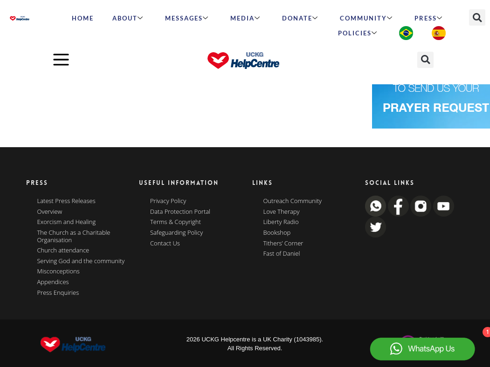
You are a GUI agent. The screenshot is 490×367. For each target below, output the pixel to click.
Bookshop (277, 233)
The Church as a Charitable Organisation (73, 236)
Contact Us (165, 243)
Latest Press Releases (66, 201)
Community (366, 18)
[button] (477, 17)
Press (428, 18)
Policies (358, 33)
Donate (300, 18)
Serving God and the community (81, 261)
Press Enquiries (58, 293)
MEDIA (245, 18)
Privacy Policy (168, 201)
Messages (187, 18)
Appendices (53, 282)
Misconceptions (58, 271)
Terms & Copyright (175, 222)
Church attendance (63, 250)
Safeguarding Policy (176, 233)
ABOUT (128, 18)
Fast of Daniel (281, 254)
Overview (49, 212)
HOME (83, 18)
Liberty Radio (281, 222)
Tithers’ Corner (283, 243)
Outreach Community (292, 201)
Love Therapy (281, 212)
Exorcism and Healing (66, 222)
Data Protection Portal (180, 212)
